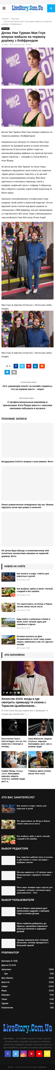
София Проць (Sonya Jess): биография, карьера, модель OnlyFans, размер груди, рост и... (13, 776)
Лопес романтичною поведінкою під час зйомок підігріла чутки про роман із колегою (27, 506)
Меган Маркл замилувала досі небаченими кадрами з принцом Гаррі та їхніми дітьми (33, 911)
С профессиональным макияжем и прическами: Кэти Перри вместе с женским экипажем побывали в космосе (27, 405)
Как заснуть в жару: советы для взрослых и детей (33, 574)
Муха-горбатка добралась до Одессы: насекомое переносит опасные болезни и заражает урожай (32, 927)
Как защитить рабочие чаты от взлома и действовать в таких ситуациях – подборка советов (35, 860)
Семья (4, 986)
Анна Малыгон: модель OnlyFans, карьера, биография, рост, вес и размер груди (40, 742)
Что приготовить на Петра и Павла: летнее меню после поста (34, 605)
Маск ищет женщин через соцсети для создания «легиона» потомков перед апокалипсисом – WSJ (34, 890)
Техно (4, 999)
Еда (6, 973)
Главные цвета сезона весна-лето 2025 (39, 772)
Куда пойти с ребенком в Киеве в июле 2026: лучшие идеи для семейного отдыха (33, 622)
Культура (5, 29)
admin (6, 45)
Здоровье (6, 969)
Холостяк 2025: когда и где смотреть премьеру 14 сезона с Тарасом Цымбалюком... (23, 702)
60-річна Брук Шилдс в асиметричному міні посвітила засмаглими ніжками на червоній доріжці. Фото (25, 553)
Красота (5, 982)
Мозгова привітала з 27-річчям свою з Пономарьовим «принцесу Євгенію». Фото (35, 875)
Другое (4, 965)
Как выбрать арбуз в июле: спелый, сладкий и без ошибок (35, 590)
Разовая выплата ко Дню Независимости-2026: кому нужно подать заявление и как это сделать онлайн (35, 640)
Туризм (4, 1003)
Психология (7, 1007)
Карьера (5, 995)
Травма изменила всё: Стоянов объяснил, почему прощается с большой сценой (33, 943)
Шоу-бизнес (7, 978)
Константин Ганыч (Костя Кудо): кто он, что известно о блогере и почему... (13, 742)
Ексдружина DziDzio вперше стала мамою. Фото (27, 461)
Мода (4, 990)
